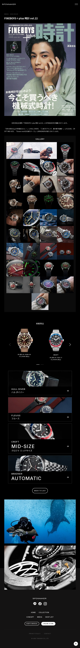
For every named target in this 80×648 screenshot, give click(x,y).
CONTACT (47, 633)
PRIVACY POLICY (35, 633)
